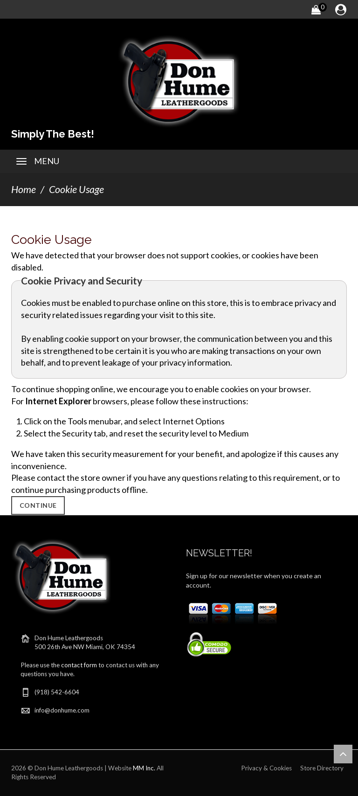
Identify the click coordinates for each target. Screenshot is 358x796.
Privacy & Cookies (266, 768)
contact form (79, 665)
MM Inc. (144, 768)
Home (23, 189)
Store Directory (322, 768)
